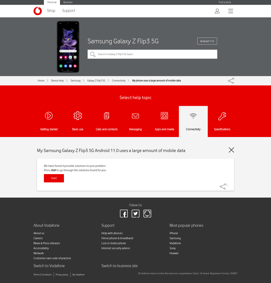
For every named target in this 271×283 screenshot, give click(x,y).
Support (68, 11)
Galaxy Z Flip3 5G (96, 80)
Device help (57, 80)
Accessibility (41, 248)
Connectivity (118, 80)
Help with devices (112, 233)
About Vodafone (46, 225)
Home (41, 80)
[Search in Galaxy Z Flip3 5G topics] (152, 54)
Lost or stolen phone (113, 243)
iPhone (174, 233)
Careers (38, 238)
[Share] (227, 185)
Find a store (225, 2)
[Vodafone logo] (38, 11)
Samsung (76, 80)
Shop (51, 11)
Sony (173, 248)
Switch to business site (119, 266)
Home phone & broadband (117, 238)
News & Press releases (47, 243)
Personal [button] (52, 2)
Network (39, 253)
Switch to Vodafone (49, 266)
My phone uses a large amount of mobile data (156, 80)
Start (54, 178)
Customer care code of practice (52, 258)
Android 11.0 (207, 41)
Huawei (174, 253)
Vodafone (175, 243)
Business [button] (67, 2)
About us (39, 233)
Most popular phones (186, 225)
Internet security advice (115, 248)
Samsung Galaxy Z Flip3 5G (123, 41)
